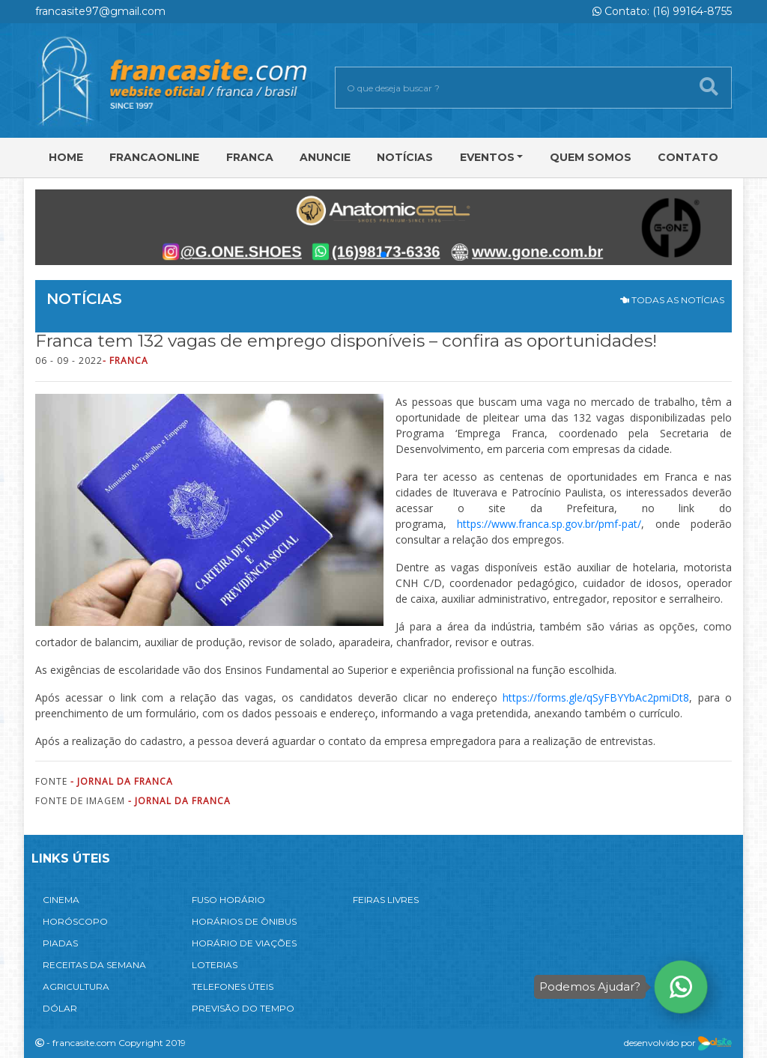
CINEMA (61, 899)
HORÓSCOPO (75, 921)
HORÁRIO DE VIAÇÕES (244, 943)
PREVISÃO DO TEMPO (243, 1008)
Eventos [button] (487, 157)
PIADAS (60, 943)
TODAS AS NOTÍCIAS (672, 299)
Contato (688, 157)
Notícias (405, 157)
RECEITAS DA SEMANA (94, 964)
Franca (249, 157)
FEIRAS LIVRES (386, 899)
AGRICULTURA (76, 986)
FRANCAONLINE (154, 157)
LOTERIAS (214, 964)
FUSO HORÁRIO (228, 899)
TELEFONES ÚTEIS (232, 986)
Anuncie (325, 157)
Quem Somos (590, 157)
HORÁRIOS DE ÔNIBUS (244, 921)
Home (66, 157)
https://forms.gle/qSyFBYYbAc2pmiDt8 (596, 697)
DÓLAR (60, 1008)
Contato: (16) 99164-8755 (662, 11)
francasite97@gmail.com (100, 11)
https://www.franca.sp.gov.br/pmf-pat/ (549, 524)
